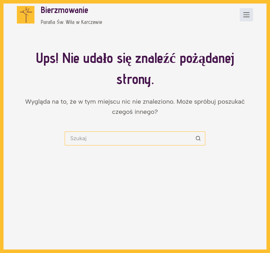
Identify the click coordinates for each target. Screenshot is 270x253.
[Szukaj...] (128, 138)
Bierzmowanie (64, 10)
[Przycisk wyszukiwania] (198, 138)
